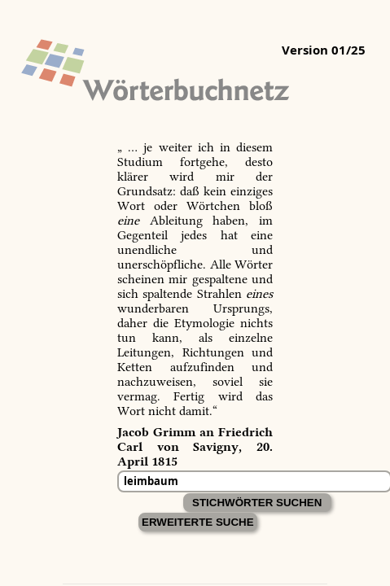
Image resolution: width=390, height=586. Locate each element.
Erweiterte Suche (198, 522)
